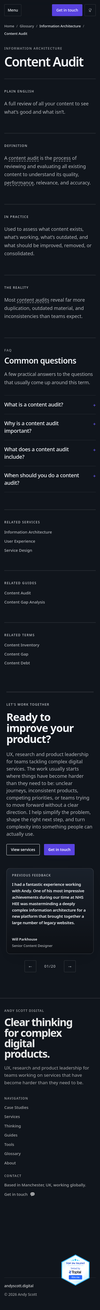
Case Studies (16, 1107)
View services (23, 849)
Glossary (27, 26)
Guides (11, 1135)
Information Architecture (28, 532)
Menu (13, 10)
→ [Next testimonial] (69, 966)
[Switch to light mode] (90, 10)
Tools (9, 1144)
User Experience (19, 541)
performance (19, 182)
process (62, 158)
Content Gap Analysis (24, 602)
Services (12, 1116)
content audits (33, 300)
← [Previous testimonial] (30, 966)
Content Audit (17, 592)
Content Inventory (21, 644)
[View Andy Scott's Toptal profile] (75, 1270)
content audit (24, 158)
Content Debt (17, 662)
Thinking (12, 1125)
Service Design (18, 550)
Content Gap (16, 654)
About (10, 1162)
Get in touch (67, 10)
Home (9, 26)
